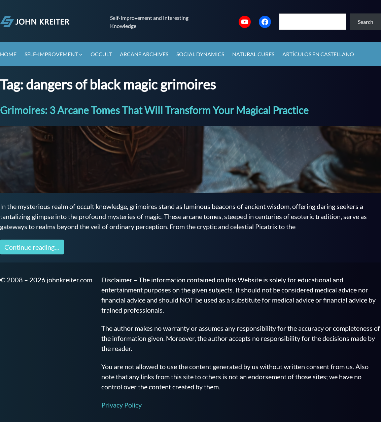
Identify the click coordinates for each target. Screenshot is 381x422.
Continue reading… (32, 247)
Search (365, 22)
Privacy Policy (121, 405)
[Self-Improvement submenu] (80, 54)
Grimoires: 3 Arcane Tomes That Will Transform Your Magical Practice (154, 110)
